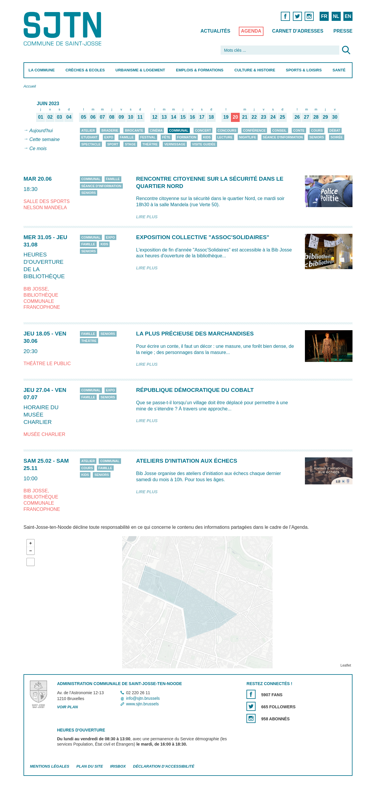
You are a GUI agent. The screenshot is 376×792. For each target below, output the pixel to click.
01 (40, 117)
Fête (166, 137)
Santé (339, 70)
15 (183, 117)
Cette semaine (44, 139)
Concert (203, 130)
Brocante (134, 130)
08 (112, 117)
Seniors (316, 137)
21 (244, 117)
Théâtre (150, 144)
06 (93, 117)
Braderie (109, 130)
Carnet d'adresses (297, 30)
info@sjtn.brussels (143, 698)
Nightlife (247, 137)
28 (316, 117)
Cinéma (156, 130)
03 (59, 117)
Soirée (336, 137)
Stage (130, 144)
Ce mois (38, 148)
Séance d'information (283, 137)
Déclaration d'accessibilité (163, 766)
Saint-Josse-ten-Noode (64, 29)
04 (69, 117)
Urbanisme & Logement (140, 70)
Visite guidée (204, 144)
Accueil (30, 86)
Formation (187, 137)
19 (226, 117)
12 (154, 117)
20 (235, 117)
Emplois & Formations (200, 70)
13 (164, 117)
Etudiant (89, 137)
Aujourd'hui (41, 130)
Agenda (251, 30)
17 (201, 117)
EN (348, 16)
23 (263, 117)
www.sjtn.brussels (142, 704)
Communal (178, 130)
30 (335, 117)
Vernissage (174, 144)
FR (324, 16)
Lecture (225, 137)
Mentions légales (49, 766)
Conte (299, 130)
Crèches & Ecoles (85, 70)
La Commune (41, 70)
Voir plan (67, 707)
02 (50, 117)
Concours (227, 130)
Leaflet (345, 665)
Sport (112, 144)
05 (83, 117)
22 (254, 117)
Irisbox (118, 766)
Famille (127, 137)
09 (121, 117)
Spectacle (91, 144)
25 (282, 117)
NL (336, 16)
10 (130, 117)
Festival (147, 137)
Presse (342, 30)
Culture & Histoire (254, 70)
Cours (317, 130)
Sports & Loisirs (304, 70)
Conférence (254, 130)
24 (273, 117)
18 (211, 117)
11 (140, 117)
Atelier (88, 130)
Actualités (215, 30)
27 (306, 117)
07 (102, 117)
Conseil (279, 130)
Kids (207, 137)
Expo (108, 137)
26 (297, 117)
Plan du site (89, 766)
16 (192, 117)
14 (173, 117)
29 (325, 117)
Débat (334, 130)
